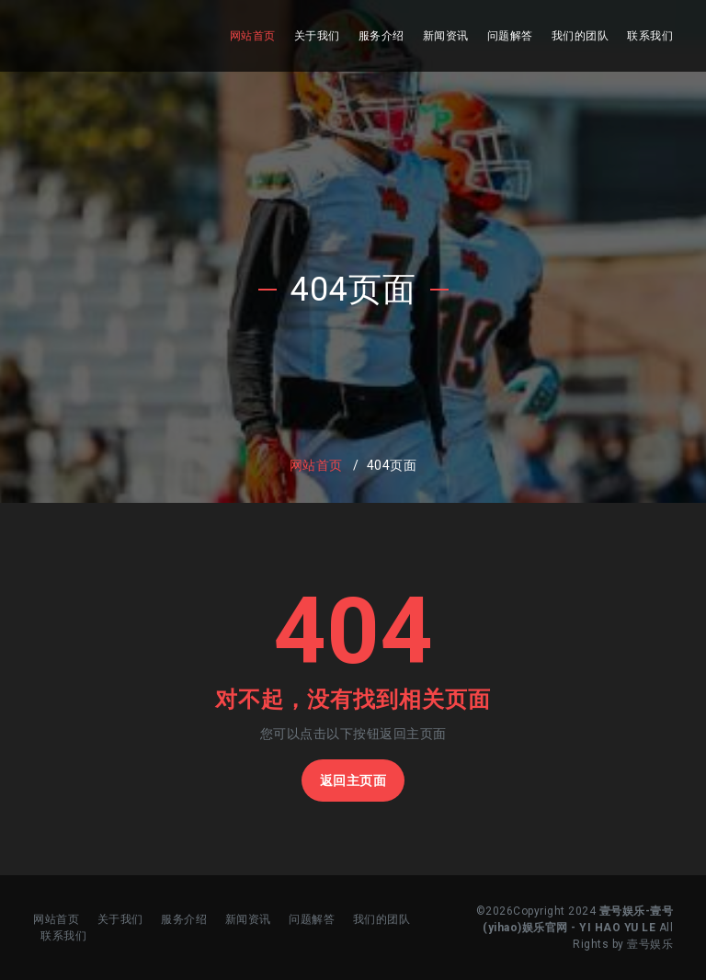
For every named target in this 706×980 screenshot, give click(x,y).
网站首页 (253, 35)
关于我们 (317, 35)
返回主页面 (353, 780)
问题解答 (510, 35)
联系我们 (650, 35)
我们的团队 (580, 35)
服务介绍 (381, 35)
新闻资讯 (446, 35)
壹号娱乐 (650, 944)
